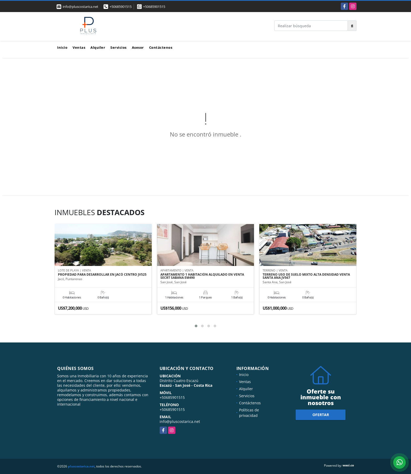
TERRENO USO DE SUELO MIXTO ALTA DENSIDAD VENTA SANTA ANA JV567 (306, 276)
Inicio (62, 47)
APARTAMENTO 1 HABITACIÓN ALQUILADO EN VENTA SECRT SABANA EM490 (202, 276)
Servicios (118, 47)
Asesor (138, 47)
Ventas (79, 47)
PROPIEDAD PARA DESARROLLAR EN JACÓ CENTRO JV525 (102, 274)
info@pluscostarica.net (180, 421)
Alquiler (97, 47)
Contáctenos (160, 47)
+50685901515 (121, 6)
